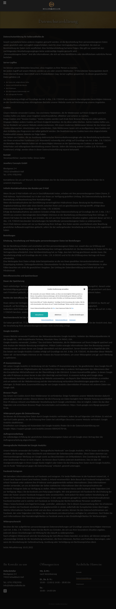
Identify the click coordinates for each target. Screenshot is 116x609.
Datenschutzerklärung (47, 320)
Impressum (72, 320)
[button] (84, 289)
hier (54, 308)
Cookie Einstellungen (77, 315)
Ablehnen (58, 315)
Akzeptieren (39, 315)
